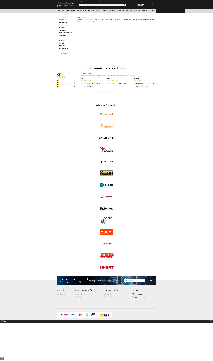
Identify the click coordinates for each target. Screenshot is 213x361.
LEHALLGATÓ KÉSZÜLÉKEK (109, 10)
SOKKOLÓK (144, 10)
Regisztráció (77, 302)
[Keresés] (102, 5)
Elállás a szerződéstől (61, 294)
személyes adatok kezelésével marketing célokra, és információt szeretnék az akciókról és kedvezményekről (103, 280)
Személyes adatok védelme (80, 300)
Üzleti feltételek (78, 296)
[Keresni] (124, 5)
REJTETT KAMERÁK (70, 10)
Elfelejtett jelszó (107, 302)
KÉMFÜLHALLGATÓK (81, 10)
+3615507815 (139, 294)
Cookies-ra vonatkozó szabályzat (81, 304)
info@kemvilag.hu (82, 1)
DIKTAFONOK (91, 10)
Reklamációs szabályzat (79, 298)
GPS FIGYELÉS (98, 10)
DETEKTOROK (137, 10)
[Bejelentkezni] (135, 5)
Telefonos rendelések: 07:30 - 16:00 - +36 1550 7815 (98, 1)
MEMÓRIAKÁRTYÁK (161, 10)
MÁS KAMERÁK (152, 10)
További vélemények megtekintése (106, 92)
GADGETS (170, 10)
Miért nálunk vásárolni (120, 1)
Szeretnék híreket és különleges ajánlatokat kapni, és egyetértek (103, 280)
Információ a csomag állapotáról (110, 298)
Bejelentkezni (140, 5)
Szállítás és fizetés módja (80, 294)
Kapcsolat (112, 1)
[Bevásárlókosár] (152, 5)
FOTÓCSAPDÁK (120, 10)
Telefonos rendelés (108, 296)
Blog (105, 304)
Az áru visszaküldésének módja (110, 300)
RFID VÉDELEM (129, 10)
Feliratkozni (149, 280)
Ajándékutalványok (179, 10)
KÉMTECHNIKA (61, 10)
